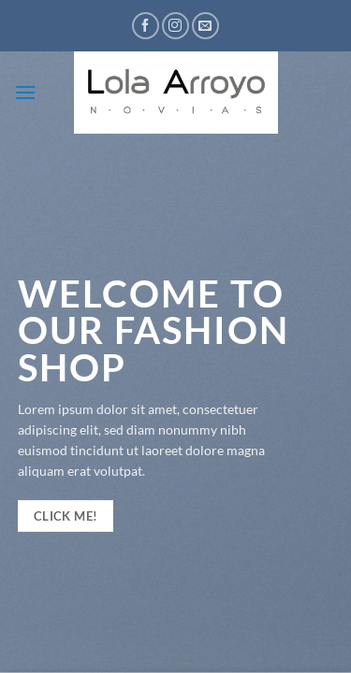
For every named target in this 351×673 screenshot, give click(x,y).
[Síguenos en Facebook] (145, 25)
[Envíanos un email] (205, 25)
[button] (25, 92)
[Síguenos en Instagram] (175, 25)
